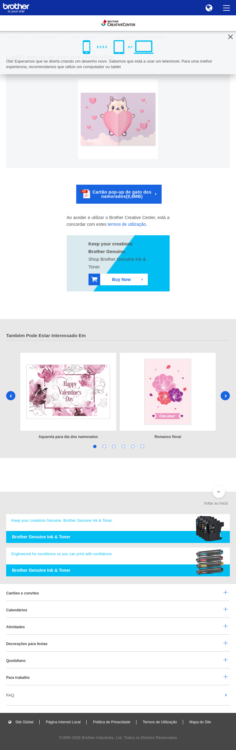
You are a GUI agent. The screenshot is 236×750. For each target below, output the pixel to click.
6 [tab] (142, 446)
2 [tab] (103, 446)
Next (225, 395)
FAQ (10, 695)
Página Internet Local (63, 722)
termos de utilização (127, 224)
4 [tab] (122, 446)
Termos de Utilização (160, 722)
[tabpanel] (68, 396)
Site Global (24, 722)
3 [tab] (113, 446)
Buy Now (111, 279)
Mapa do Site (200, 722)
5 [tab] (132, 446)
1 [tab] (94, 446)
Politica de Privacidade (111, 722)
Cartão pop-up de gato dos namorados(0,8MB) (116, 194)
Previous (10, 395)
